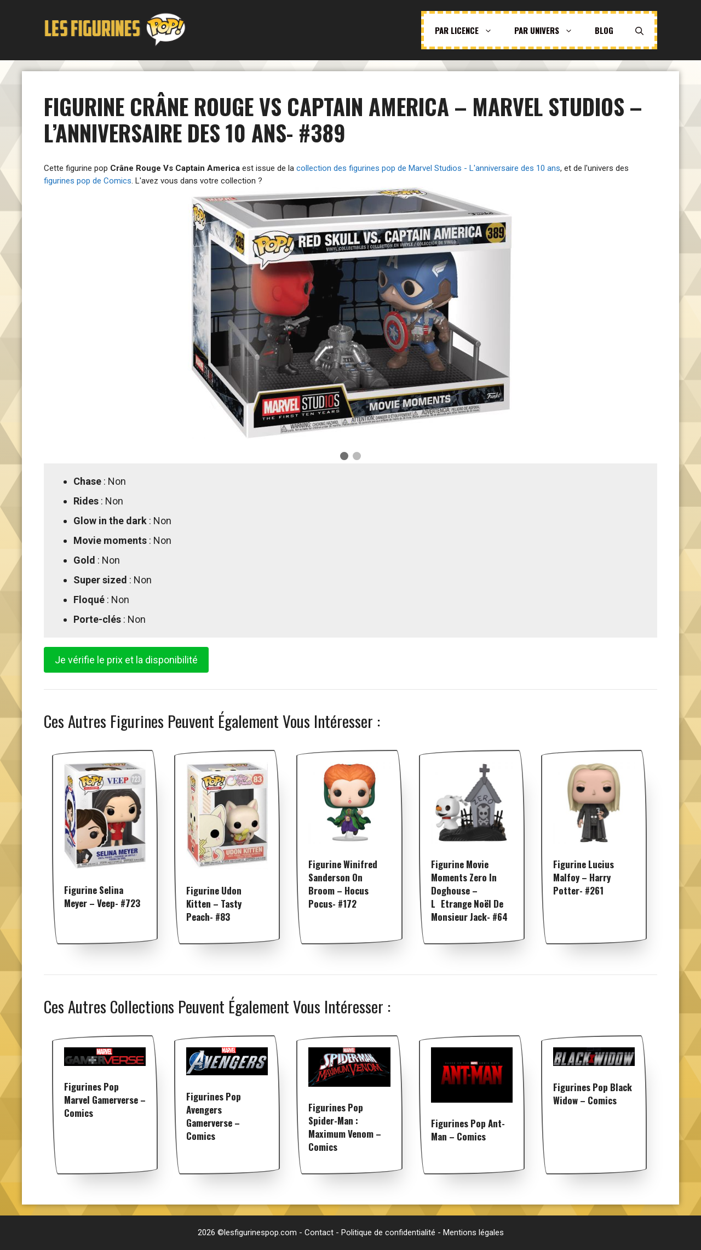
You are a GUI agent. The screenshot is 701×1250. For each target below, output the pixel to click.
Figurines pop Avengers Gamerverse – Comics (213, 1116)
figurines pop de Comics (87, 181)
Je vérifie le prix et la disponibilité (126, 660)
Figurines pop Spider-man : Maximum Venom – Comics (344, 1127)
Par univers (549, 30)
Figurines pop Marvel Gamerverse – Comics (105, 1100)
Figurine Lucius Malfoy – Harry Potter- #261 (583, 877)
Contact (319, 1232)
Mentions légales (473, 1232)
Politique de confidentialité (388, 1232)
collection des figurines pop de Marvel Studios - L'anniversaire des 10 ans (428, 168)
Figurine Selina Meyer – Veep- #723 (102, 896)
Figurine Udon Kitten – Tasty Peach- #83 (214, 904)
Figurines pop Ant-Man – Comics (468, 1129)
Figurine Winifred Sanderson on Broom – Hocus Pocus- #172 (342, 883)
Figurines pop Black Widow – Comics (592, 1093)
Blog (604, 30)
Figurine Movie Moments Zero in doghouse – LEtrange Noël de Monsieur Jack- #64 (469, 890)
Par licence (469, 30)
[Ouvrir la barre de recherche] (639, 30)
